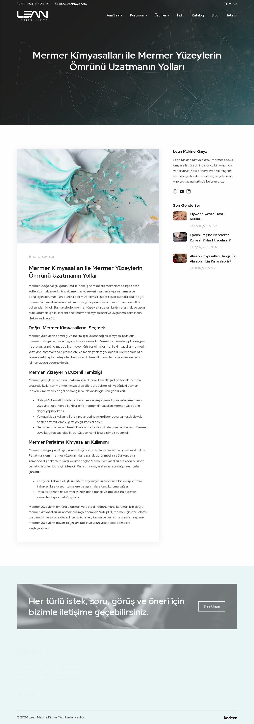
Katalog (198, 15)
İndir (180, 15)
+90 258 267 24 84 (35, 4)
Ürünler (160, 15)
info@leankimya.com (73, 4)
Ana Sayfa (114, 15)
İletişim (231, 15)
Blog (215, 15)
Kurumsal (137, 15)
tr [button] (226, 4)
